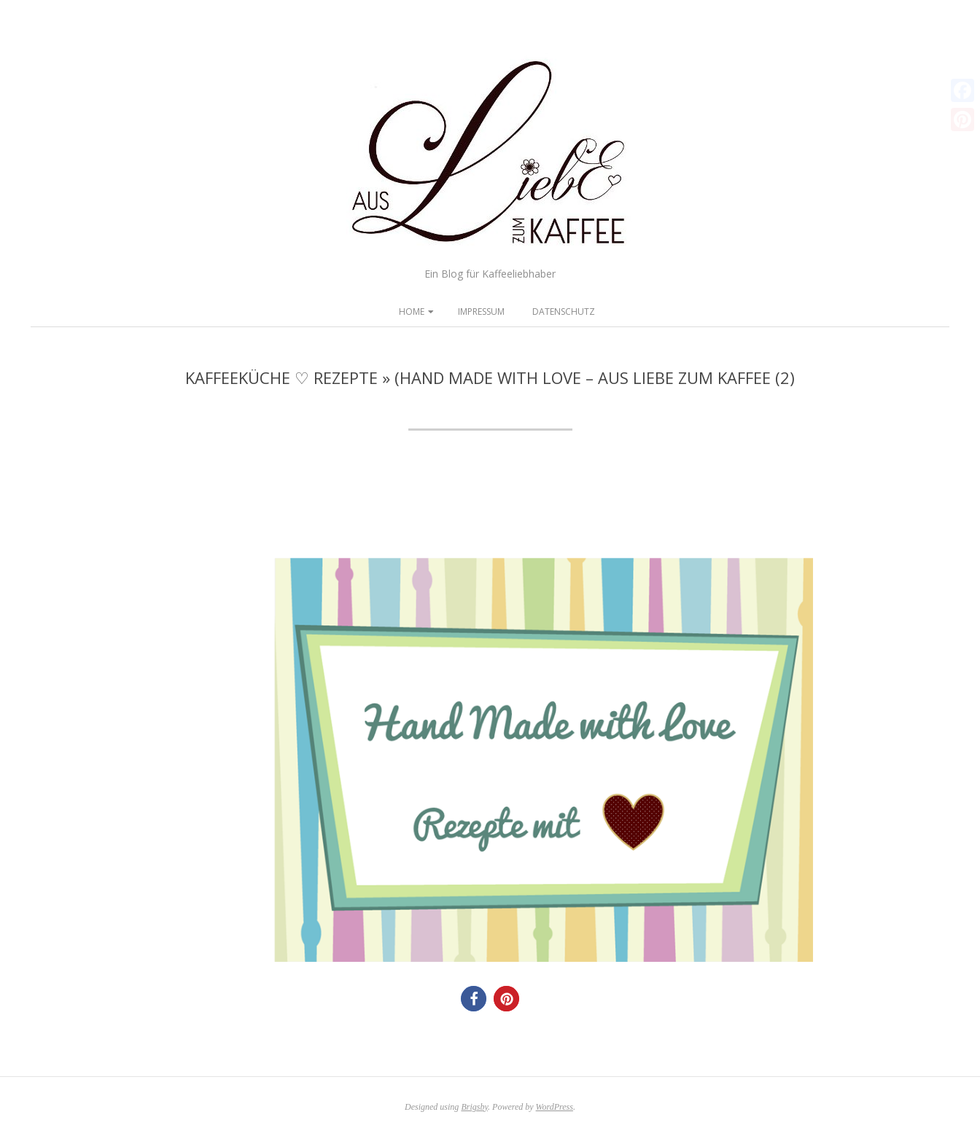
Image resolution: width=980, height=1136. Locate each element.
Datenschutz (563, 311)
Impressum (481, 311)
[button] (473, 998)
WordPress (554, 1107)
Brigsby (474, 1107)
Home (411, 311)
